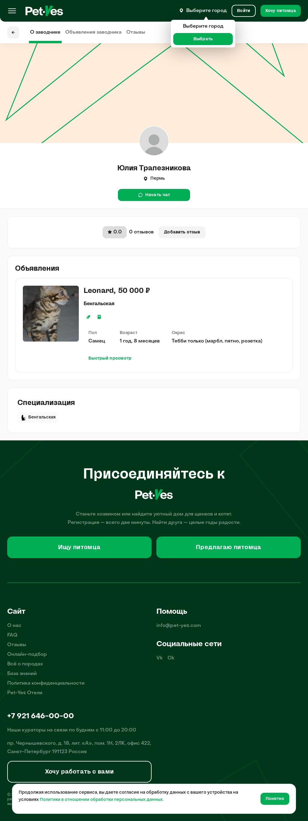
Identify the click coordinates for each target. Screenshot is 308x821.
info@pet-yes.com (178, 625)
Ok (171, 658)
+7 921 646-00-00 (40, 716)
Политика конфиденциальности (46, 683)
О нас (14, 625)
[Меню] (12, 11)
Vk (159, 658)
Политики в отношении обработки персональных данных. (102, 800)
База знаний (22, 673)
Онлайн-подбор (27, 654)
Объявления (93, 32)
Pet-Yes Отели (24, 693)
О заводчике (45, 32)
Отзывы (135, 32)
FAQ (12, 635)
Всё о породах (25, 664)
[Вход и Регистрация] (243, 11)
